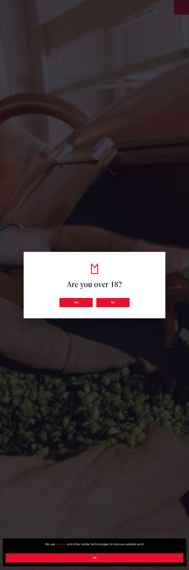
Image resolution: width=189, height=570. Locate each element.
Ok (95, 558)
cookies (61, 544)
